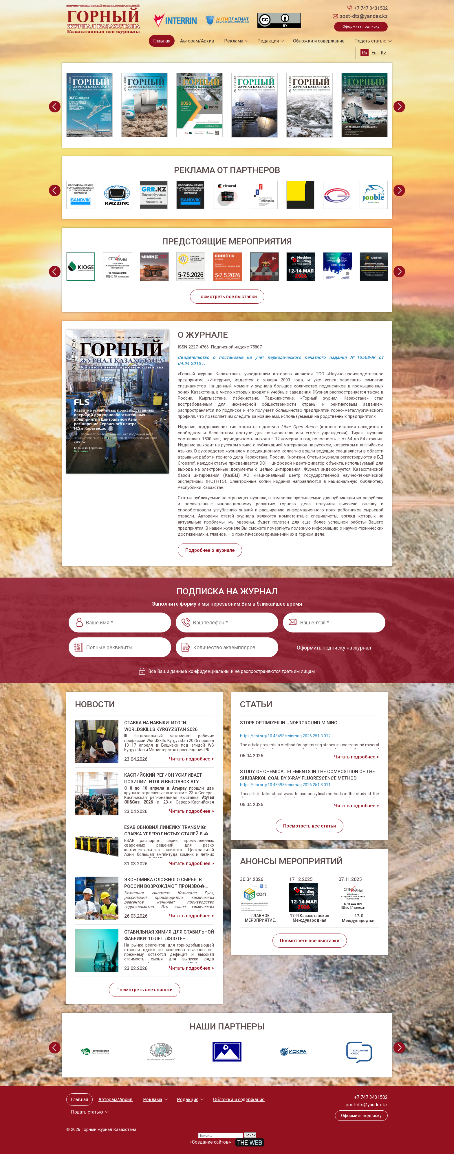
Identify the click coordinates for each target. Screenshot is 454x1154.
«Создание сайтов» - (227, 1142)
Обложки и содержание (319, 41)
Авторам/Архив (197, 41)
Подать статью (370, 41)
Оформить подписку (361, 26)
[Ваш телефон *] (227, 622)
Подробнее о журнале (210, 550)
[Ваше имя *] (120, 622)
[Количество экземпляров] (227, 647)
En (373, 52)
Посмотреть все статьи (309, 826)
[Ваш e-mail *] (334, 622)
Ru (364, 52)
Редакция (268, 41)
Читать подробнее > (191, 759)
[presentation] (55, 106)
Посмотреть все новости (144, 989)
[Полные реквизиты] (120, 647)
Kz (383, 52)
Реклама (233, 41)
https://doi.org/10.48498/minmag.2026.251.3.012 (285, 736)
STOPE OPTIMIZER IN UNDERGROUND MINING (288, 723)
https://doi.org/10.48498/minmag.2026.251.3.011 (285, 784)
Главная (161, 41)
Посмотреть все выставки (227, 296)
